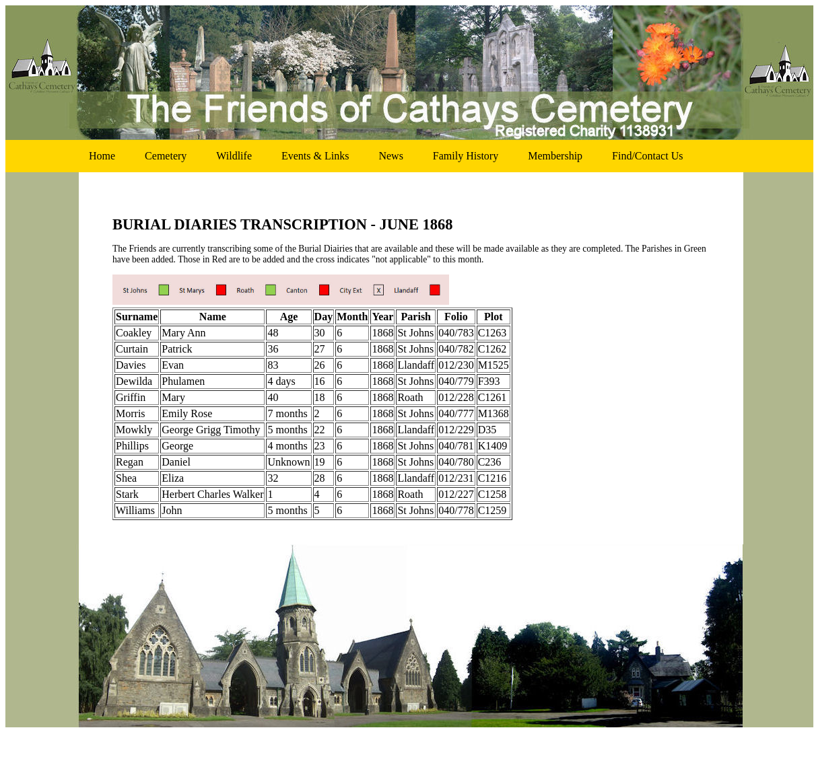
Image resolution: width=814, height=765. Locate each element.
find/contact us (647, 155)
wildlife (234, 155)
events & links (315, 155)
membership (555, 155)
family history (465, 155)
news (390, 155)
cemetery (165, 155)
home (102, 155)
